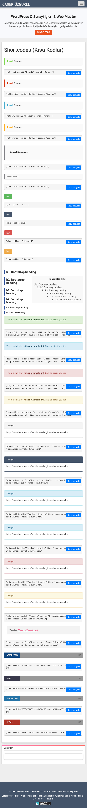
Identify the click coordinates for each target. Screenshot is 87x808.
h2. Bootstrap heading (49, 287)
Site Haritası (38, 799)
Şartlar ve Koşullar (10, 796)
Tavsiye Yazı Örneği (28, 630)
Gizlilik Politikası (28, 796)
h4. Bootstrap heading (57, 293)
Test (8, 196)
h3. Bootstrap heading (53, 290)
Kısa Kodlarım (77, 796)
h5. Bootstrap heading (61, 296)
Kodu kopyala (74, 73)
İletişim (50, 799)
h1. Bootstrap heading (45, 284)
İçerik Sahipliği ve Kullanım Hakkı (53, 796)
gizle (63, 279)
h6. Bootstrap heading (65, 299)
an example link (36, 319)
